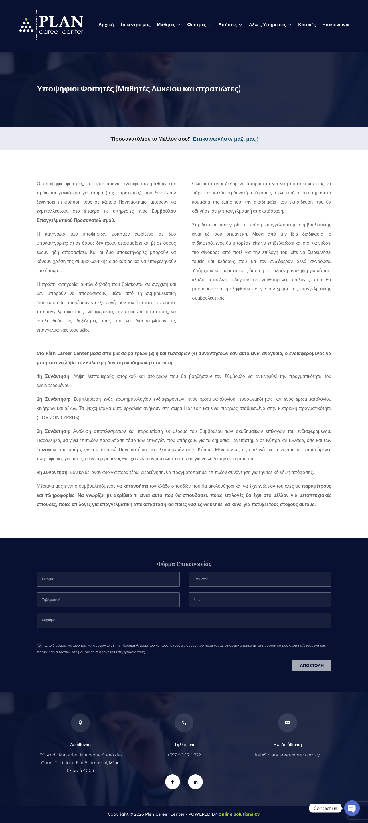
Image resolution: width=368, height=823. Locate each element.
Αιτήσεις (227, 24)
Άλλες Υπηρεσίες (267, 24)
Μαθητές (166, 24)
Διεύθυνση (80, 744)
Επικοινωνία (336, 24)
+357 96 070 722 (184, 755)
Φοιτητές (196, 24)
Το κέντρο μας (135, 24)
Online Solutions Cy (239, 814)
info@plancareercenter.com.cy (287, 755)
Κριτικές (307, 24)
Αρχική (106, 24)
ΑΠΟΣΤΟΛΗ (312, 665)
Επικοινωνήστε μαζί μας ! (225, 138)
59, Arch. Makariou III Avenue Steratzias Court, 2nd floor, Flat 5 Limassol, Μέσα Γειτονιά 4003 (81, 762)
